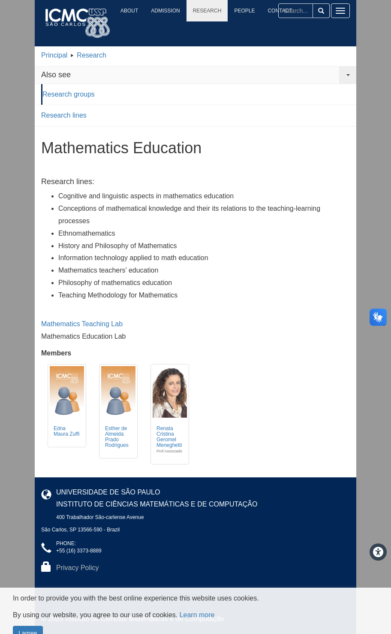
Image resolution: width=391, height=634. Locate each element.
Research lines (64, 115)
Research (207, 11)
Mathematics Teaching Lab (82, 324)
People (244, 11)
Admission (165, 11)
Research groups (68, 94)
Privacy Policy (77, 567)
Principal (54, 55)
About (129, 11)
